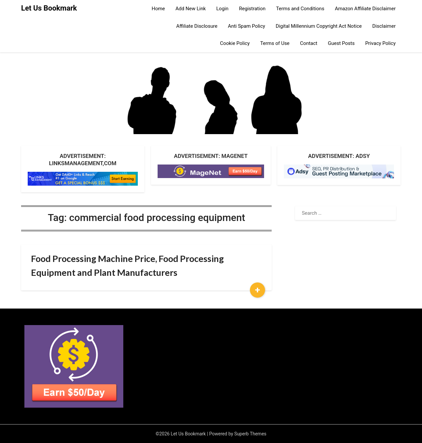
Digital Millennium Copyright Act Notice (319, 26)
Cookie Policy (235, 43)
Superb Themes (250, 433)
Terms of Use (274, 43)
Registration (252, 9)
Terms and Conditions (300, 9)
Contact (308, 43)
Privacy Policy (380, 43)
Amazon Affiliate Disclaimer (365, 9)
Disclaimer (384, 26)
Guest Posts (341, 43)
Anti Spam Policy (246, 26)
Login (222, 9)
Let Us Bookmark (49, 8)
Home (158, 9)
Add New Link (190, 9)
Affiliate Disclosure (197, 26)
